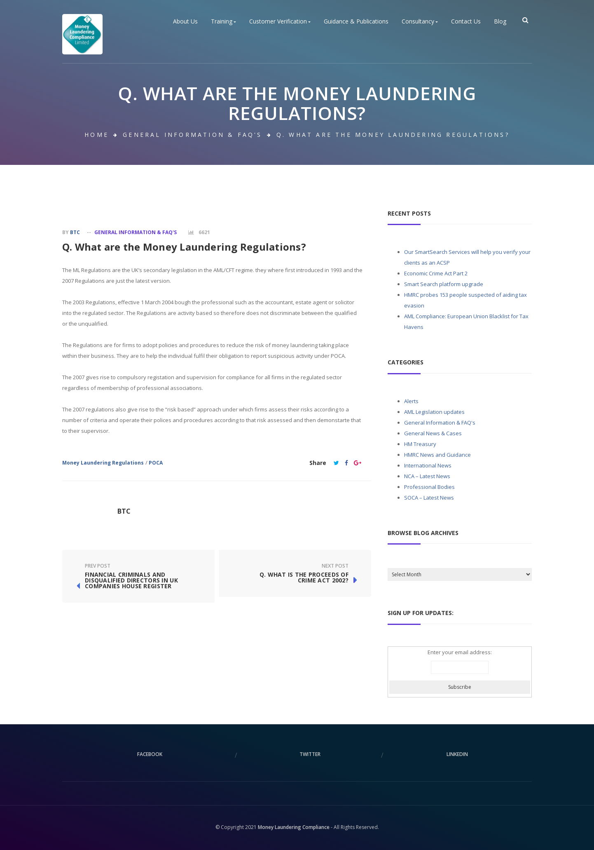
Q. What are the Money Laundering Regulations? (184, 247)
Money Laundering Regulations (103, 462)
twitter (309, 754)
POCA (156, 462)
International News (427, 465)
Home (96, 135)
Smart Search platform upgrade (443, 284)
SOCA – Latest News (429, 497)
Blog (500, 21)
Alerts (411, 401)
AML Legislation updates (434, 412)
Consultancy (420, 21)
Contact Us (466, 21)
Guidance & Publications (356, 21)
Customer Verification (280, 21)
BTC (75, 232)
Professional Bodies (429, 487)
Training (223, 21)
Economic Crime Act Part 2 (436, 273)
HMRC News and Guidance (437, 454)
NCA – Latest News (427, 476)
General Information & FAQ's (192, 135)
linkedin (457, 754)
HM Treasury (420, 444)
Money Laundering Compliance (294, 827)
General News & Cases (433, 433)
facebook (149, 754)
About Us (185, 21)
